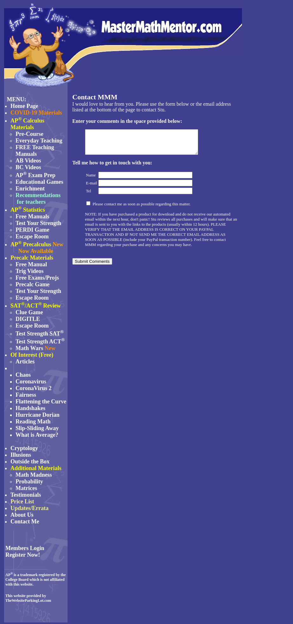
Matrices (26, 488)
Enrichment (30, 188)
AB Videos (28, 160)
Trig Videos (29, 271)
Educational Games (39, 182)
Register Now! (22, 555)
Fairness (26, 395)
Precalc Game (32, 284)
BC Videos (28, 167)
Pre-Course (29, 134)
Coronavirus (31, 381)
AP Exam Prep (35, 175)
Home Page (24, 106)
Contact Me (24, 521)
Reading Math (33, 421)
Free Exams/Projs (37, 278)
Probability (29, 481)
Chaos (23, 375)
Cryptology (24, 448)
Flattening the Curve (41, 401)
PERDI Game (32, 230)
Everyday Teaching (39, 140)
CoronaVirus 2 (34, 388)
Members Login (24, 548)
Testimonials (25, 495)
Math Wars (29, 348)
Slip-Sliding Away (37, 428)
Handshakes (30, 408)
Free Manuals (32, 216)
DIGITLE (28, 319)
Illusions (20, 455)
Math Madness (34, 475)
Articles (25, 361)
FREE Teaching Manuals (35, 150)
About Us (22, 515)
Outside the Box (29, 461)
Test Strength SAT (40, 333)
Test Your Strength (38, 223)
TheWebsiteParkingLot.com (28, 600)
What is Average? (37, 435)
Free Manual (31, 264)
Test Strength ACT (38, 341)
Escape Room (32, 236)
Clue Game (29, 312)
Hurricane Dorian (37, 415)
